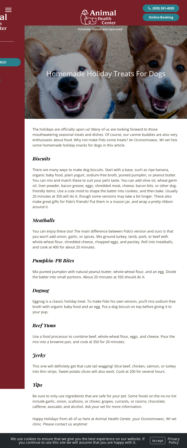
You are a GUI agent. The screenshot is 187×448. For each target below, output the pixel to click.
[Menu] (8, 10)
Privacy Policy (174, 440)
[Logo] (98, 18)
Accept (157, 440)
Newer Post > (170, 423)
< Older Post (16, 423)
